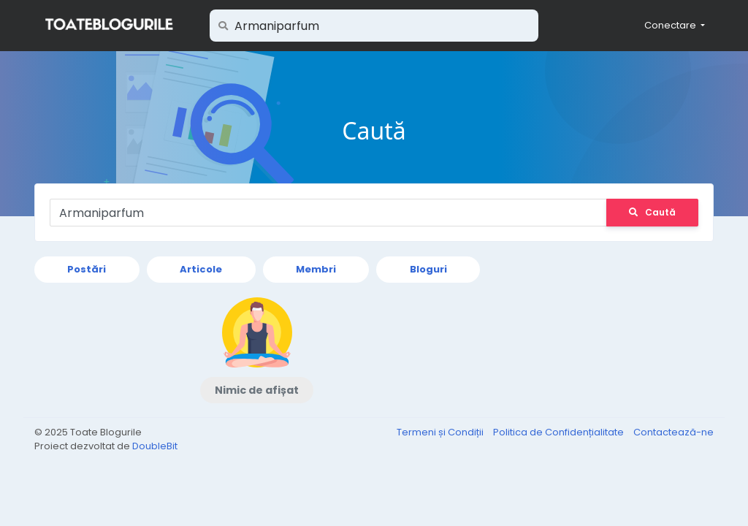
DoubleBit (155, 446)
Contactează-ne (673, 432)
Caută (652, 212)
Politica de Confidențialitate (559, 432)
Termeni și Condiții (441, 432)
